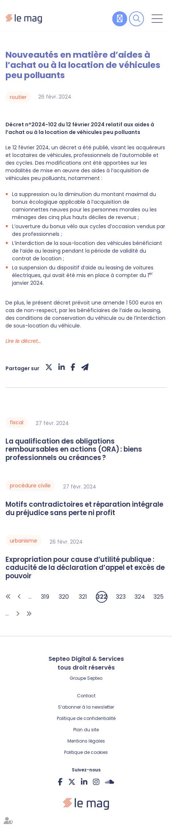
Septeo (94, 678)
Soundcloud (109, 781)
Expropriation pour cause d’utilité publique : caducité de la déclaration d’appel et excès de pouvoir (85, 568)
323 (121, 597)
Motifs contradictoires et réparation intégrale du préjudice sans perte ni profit (84, 509)
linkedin (84, 781)
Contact (86, 696)
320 (64, 597)
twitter (71, 781)
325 (158, 597)
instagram (96, 781)
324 (139, 597)
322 (101, 597)
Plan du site (86, 730)
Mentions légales (86, 741)
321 (83, 597)
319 (45, 597)
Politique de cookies (86, 752)
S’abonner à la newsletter (86, 707)
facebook (60, 781)
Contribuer (119, 18)
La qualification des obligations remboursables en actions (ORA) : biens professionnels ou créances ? (73, 449)
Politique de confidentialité (86, 718)
